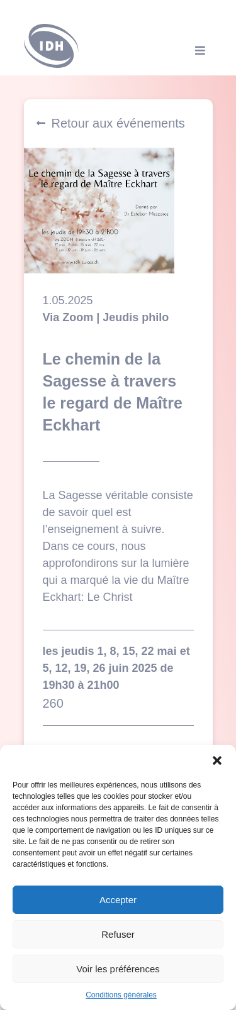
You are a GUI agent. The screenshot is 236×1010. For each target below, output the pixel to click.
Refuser (118, 934)
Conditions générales (121, 995)
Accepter (118, 899)
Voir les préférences (118, 968)
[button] (217, 760)
